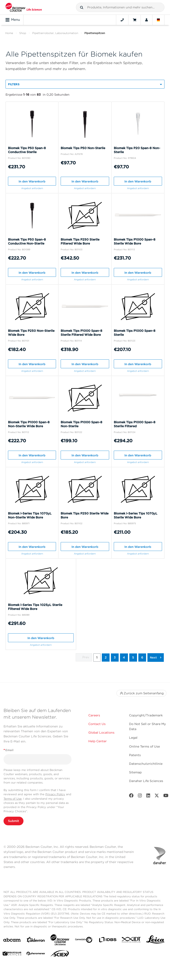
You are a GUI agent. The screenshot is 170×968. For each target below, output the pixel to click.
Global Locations (101, 732)
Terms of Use (13, 798)
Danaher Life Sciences (146, 781)
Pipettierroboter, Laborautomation (55, 33)
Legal (133, 737)
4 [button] (124, 657)
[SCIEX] (60, 954)
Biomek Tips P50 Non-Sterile (83, 148)
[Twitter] (157, 796)
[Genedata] (83, 940)
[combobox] (120, 7)
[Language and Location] (158, 20)
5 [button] (133, 657)
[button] (82, 7)
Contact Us (97, 724)
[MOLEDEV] (12, 954)
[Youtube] (165, 796)
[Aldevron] (36, 940)
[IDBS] (107, 940)
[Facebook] (131, 796)
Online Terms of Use (144, 746)
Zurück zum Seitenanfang (141, 693)
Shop (22, 33)
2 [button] (106, 657)
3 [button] (115, 657)
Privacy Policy (55, 794)
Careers (94, 715)
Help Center (97, 741)
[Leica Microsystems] (155, 941)
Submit (13, 821)
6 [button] (142, 657)
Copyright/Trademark (146, 715)
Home (9, 33)
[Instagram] (140, 796)
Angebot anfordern (32, 188)
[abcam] (12, 940)
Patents (135, 755)
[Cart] (134, 20)
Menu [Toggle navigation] (13, 20)
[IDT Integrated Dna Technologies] (131, 940)
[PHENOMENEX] (36, 954)
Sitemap (135, 772)
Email (9, 750)
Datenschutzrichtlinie (145, 763)
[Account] (146, 20)
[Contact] (122, 20)
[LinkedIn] (148, 796)
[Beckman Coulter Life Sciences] (60, 940)
